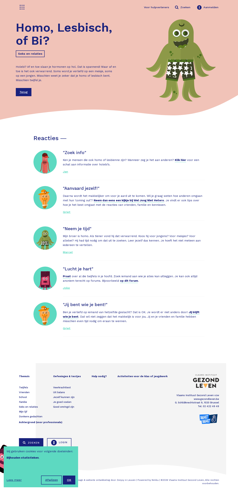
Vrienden (24, 392)
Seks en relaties (30, 53)
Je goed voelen (62, 402)
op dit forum (129, 280)
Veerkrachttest (62, 387)
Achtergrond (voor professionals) (40, 422)
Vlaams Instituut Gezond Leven (186, 480)
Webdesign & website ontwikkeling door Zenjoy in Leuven (103, 480)
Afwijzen (51, 480)
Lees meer (14, 480)
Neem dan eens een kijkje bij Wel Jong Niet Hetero (129, 200)
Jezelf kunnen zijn (64, 397)
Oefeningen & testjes (67, 376)
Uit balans (59, 392)
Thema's (24, 376)
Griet (66, 212)
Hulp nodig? (99, 376)
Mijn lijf (23, 411)
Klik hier (180, 160)
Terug (24, 92)
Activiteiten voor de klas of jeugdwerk (143, 376)
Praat (67, 276)
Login (59, 442)
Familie (23, 402)
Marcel (68, 252)
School (23, 397)
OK (69, 480)
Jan (65, 171)
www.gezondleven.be (206, 399)
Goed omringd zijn (63, 406)
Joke (66, 288)
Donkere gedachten (30, 416)
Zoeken (31, 442)
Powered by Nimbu (148, 480)
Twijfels (23, 387)
